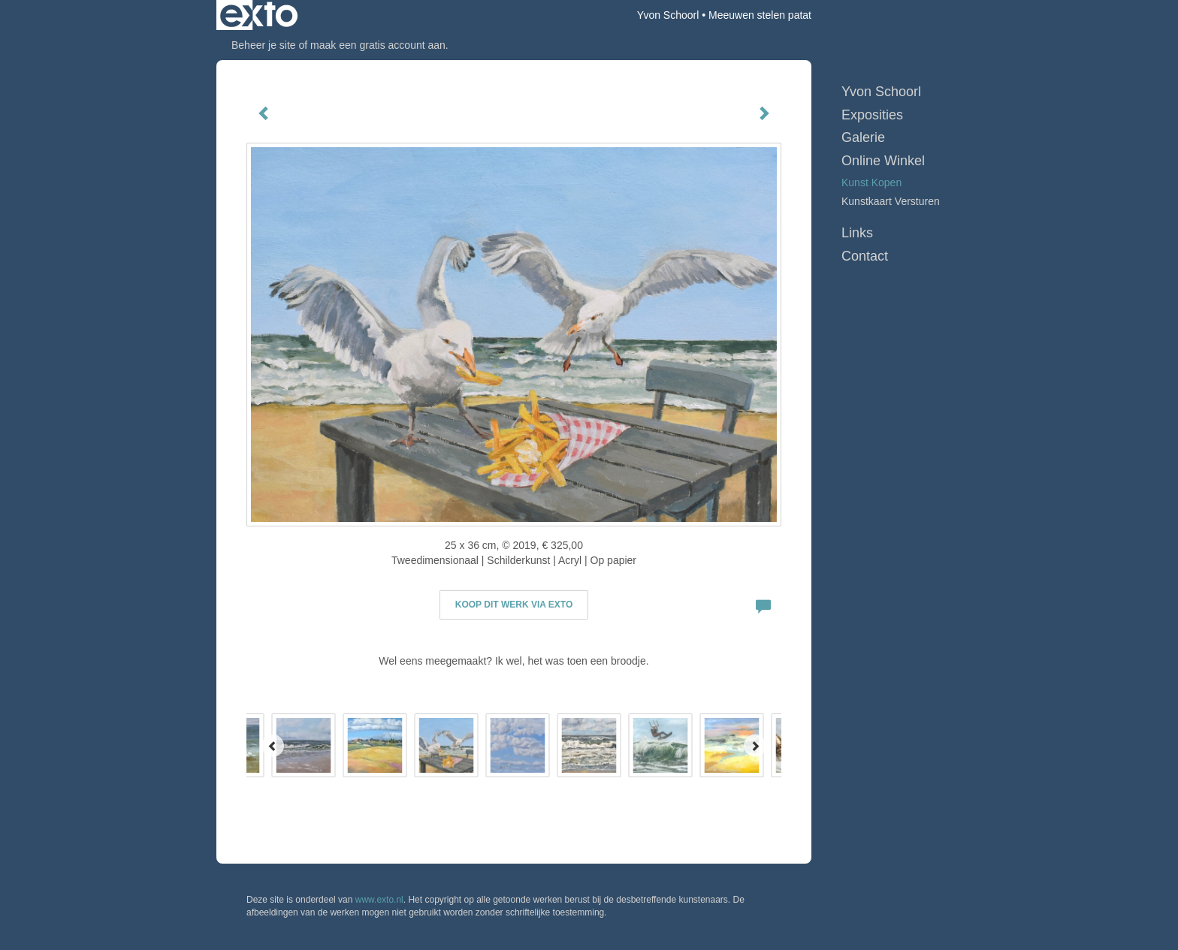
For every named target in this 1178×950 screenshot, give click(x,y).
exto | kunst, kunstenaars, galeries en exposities (258, 15)
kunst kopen (871, 182)
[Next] (755, 745)
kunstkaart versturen (890, 201)
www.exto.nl (379, 899)
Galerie (863, 137)
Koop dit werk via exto (513, 604)
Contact (864, 256)
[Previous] (272, 745)
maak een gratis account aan (378, 45)
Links (857, 232)
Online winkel (883, 160)
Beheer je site (263, 45)
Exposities (872, 114)
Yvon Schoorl (668, 15)
